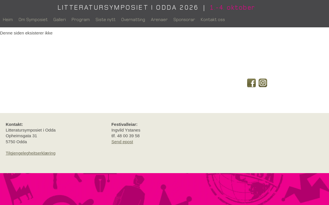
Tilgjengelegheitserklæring (31, 153)
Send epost (122, 141)
